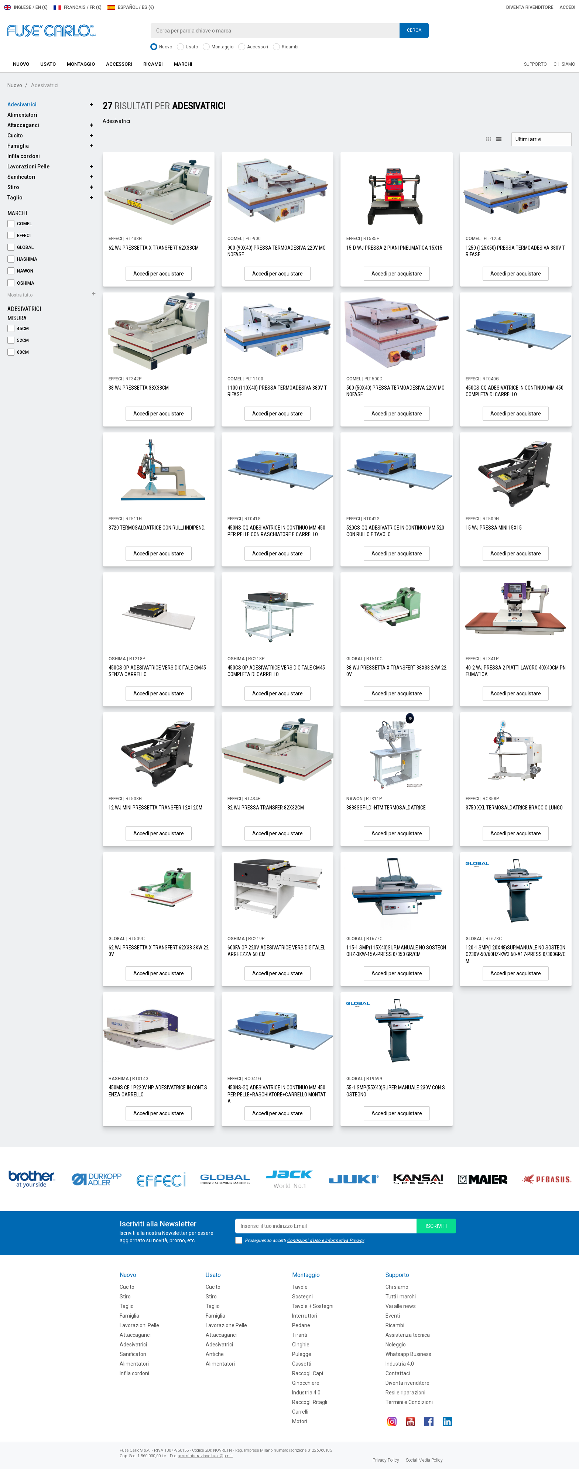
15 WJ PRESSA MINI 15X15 (494, 528)
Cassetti (301, 1364)
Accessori (253, 47)
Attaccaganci (23, 125)
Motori (299, 1421)
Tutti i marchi (401, 1297)
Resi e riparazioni (405, 1393)
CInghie (300, 1345)
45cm (18, 329)
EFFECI (19, 236)
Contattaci (398, 1373)
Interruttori (304, 1316)
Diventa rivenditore (530, 7)
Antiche (215, 1354)
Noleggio (396, 1345)
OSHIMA (20, 283)
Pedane (301, 1325)
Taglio (15, 198)
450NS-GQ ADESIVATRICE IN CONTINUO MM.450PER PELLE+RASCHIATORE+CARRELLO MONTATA (276, 1094)
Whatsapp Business (408, 1354)
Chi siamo (564, 64)
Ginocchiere (305, 1383)
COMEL (19, 224)
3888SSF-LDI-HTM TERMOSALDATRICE (386, 808)
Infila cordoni (23, 156)
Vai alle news (401, 1306)
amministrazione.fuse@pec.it (205, 1455)
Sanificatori (21, 177)
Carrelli (300, 1412)
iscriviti (436, 1226)
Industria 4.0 (306, 1393)
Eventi (393, 1316)
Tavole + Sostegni (312, 1306)
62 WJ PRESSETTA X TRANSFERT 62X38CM (154, 248)
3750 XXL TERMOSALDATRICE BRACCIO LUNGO (514, 808)
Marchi (183, 64)
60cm (18, 352)
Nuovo (161, 47)
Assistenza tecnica (408, 1335)
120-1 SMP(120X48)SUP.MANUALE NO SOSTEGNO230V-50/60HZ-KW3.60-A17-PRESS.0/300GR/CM (516, 954)
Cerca (414, 30)
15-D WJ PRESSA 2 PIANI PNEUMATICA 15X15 (394, 248)
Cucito (15, 135)
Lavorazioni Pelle (28, 167)
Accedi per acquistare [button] (158, 274)
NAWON (20, 271)
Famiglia (18, 146)
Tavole (300, 1287)
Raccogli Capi (307, 1373)
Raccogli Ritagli (309, 1402)
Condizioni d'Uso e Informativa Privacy (325, 1240)
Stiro (13, 187)
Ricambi (285, 47)
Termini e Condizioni (409, 1402)
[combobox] (289, 30)
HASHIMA (22, 259)
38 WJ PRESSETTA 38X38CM (139, 388)
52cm (18, 341)
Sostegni (302, 1297)
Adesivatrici (22, 104)
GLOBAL (20, 247)
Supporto (535, 64)
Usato (187, 47)
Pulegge (301, 1354)
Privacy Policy (386, 1460)
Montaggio (218, 47)
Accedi (567, 7)
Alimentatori (22, 115)
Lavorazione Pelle (226, 1325)
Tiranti (299, 1335)
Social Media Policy (424, 1460)
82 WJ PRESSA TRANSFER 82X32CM (265, 808)
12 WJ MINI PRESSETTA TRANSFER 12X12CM (155, 808)
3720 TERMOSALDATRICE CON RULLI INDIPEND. (157, 528)
